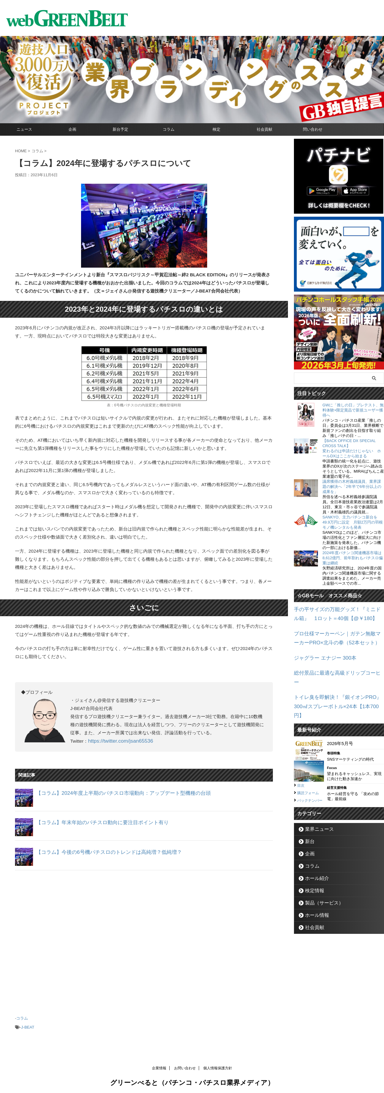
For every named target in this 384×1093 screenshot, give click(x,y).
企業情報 (159, 1065)
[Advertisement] (144, 939)
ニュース (24, 129)
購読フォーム (309, 765)
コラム (168, 129)
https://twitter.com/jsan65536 (116, 740)
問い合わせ (312, 129)
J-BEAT (27, 1025)
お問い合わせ (185, 1065)
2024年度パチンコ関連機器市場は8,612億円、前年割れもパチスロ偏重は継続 (352, 558)
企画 (72, 129)
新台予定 (120, 129)
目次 (301, 758)
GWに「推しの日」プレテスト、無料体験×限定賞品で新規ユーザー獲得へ (353, 410)
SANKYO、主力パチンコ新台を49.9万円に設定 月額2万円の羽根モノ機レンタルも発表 (352, 522)
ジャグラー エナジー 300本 (321, 653)
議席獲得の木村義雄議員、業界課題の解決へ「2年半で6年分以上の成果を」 (351, 486)
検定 (216, 129)
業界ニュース (316, 808)
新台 (308, 821)
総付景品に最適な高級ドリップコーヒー (334, 667)
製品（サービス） (319, 882)
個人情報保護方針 (217, 1065)
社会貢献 (264, 129)
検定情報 (312, 870)
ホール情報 (314, 895)
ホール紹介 (314, 858)
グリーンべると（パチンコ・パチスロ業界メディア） (192, 1079)
